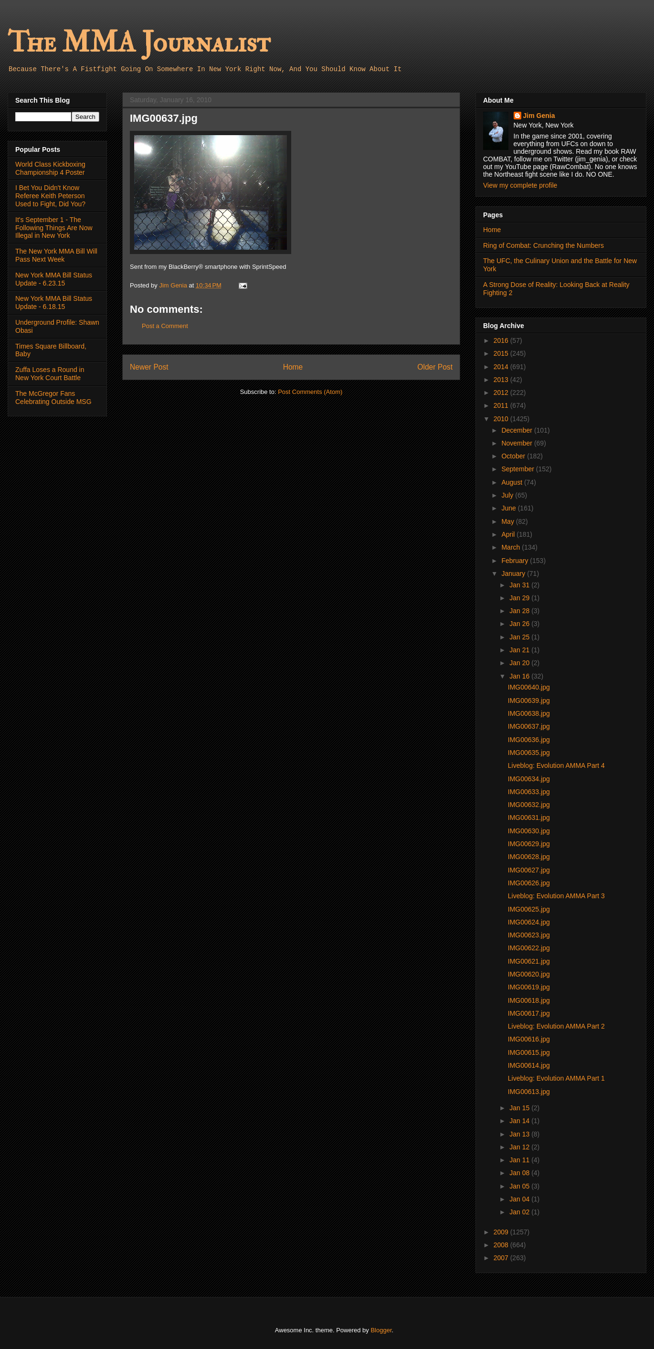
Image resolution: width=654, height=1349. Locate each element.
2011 (502, 405)
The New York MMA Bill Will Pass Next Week (56, 255)
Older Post (435, 367)
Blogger (380, 1330)
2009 (502, 1232)
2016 (502, 340)
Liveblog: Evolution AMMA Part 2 (556, 1026)
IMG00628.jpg (529, 856)
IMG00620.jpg (529, 974)
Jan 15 (520, 1108)
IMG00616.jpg (529, 1039)
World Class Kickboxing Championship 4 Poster (50, 168)
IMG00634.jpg (529, 779)
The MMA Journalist (139, 43)
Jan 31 (520, 585)
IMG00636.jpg (529, 740)
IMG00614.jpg (529, 1065)
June (509, 508)
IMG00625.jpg (529, 909)
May (508, 521)
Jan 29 (520, 598)
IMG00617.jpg (529, 1013)
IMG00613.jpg (529, 1091)
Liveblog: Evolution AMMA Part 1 (556, 1078)
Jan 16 (520, 676)
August (512, 482)
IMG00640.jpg (529, 687)
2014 (502, 367)
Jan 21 (520, 650)
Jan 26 (520, 623)
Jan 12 (520, 1147)
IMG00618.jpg (529, 1000)
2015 (502, 353)
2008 (502, 1245)
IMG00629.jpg (529, 844)
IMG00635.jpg (529, 752)
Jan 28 (520, 611)
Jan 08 (520, 1173)
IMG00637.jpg (529, 726)
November (517, 443)
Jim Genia (539, 115)
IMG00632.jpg (529, 804)
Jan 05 (520, 1186)
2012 (502, 392)
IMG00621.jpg (529, 961)
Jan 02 (520, 1212)
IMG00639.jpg (529, 700)
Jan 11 (520, 1160)
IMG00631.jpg (529, 817)
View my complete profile (520, 185)
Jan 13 (520, 1134)
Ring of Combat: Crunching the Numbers (543, 245)
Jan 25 (520, 637)
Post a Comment (165, 325)
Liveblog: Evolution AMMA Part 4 (556, 765)
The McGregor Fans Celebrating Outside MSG (53, 397)
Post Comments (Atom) (310, 391)
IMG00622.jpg (529, 948)
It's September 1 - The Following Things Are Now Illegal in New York (54, 228)
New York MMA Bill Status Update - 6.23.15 (53, 279)
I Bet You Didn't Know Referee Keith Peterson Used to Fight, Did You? (50, 196)
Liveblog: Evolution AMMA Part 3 (556, 896)
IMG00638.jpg (529, 713)
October (514, 456)
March (511, 547)
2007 (502, 1258)
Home (293, 367)
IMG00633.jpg (529, 792)
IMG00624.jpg (529, 922)
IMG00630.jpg (529, 831)
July (508, 495)
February (515, 560)
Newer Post (149, 367)
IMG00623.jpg (529, 935)
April (509, 534)
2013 (502, 379)
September (518, 469)
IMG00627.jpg (529, 870)
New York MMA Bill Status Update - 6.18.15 (53, 302)
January (514, 573)
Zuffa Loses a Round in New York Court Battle (49, 374)
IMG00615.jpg (529, 1052)
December (517, 430)
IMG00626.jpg (529, 883)
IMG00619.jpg (529, 987)
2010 (502, 419)
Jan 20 (520, 663)
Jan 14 (520, 1121)
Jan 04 (520, 1199)
